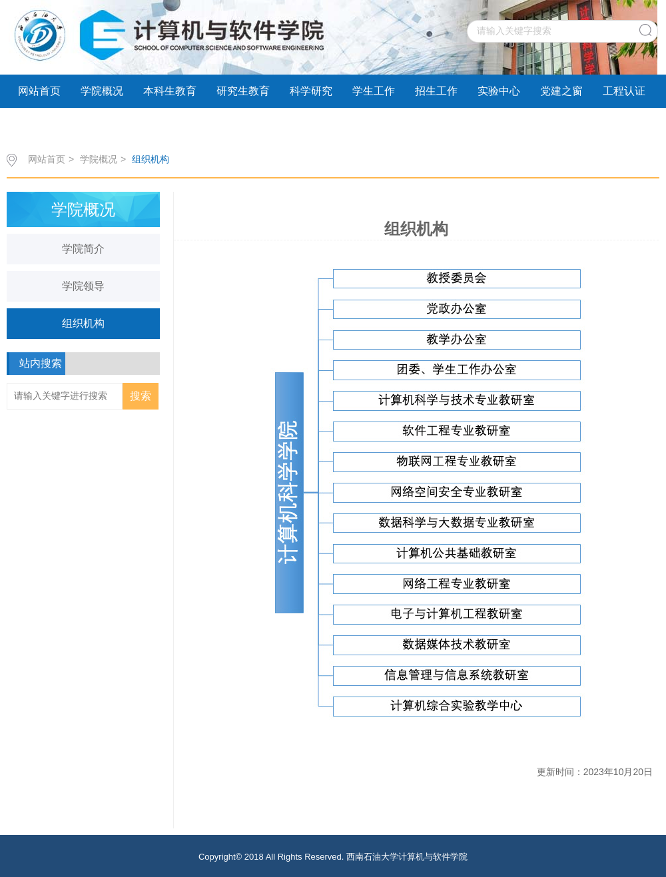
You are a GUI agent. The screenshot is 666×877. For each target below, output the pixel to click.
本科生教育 (169, 91)
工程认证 (624, 91)
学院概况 (102, 91)
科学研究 (311, 91)
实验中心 (499, 91)
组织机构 (150, 159)
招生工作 (436, 91)
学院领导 (83, 286)
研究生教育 (243, 91)
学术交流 (39, 124)
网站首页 (39, 91)
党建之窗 (561, 91)
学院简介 (83, 248)
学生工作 (373, 91)
